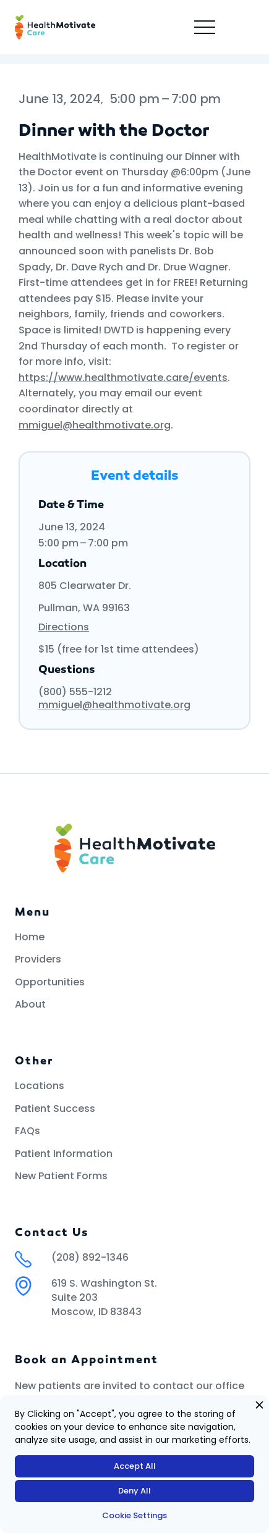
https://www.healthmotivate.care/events (123, 377)
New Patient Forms (61, 1176)
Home (30, 937)
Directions (63, 627)
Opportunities (50, 982)
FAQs (27, 1131)
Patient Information (64, 1154)
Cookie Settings (134, 1515)
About (30, 1004)
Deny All (134, 1491)
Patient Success (55, 1109)
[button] (204, 27)
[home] (55, 27)
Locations (39, 1086)
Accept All (135, 1466)
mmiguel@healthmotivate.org (95, 425)
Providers (38, 959)
